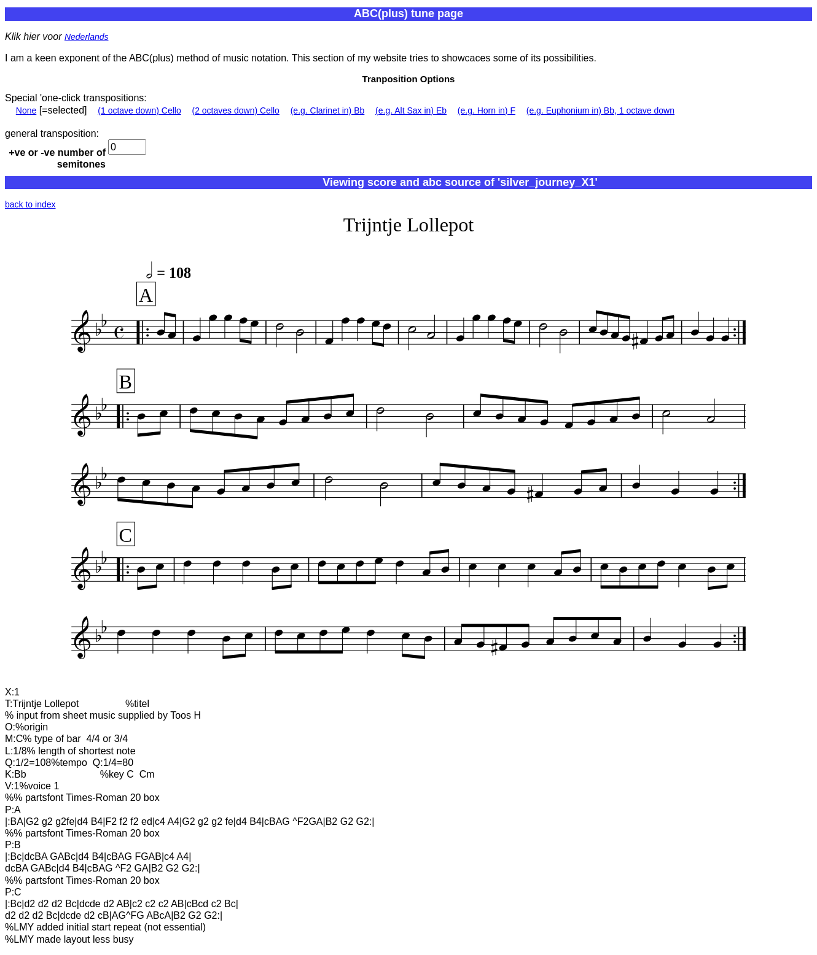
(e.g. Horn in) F (486, 110)
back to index (30, 204)
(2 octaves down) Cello (236, 110)
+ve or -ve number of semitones (57, 158)
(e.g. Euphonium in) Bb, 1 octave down (600, 110)
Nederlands (86, 37)
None (26, 110)
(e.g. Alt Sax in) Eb (411, 110)
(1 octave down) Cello (139, 110)
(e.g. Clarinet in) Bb (328, 110)
